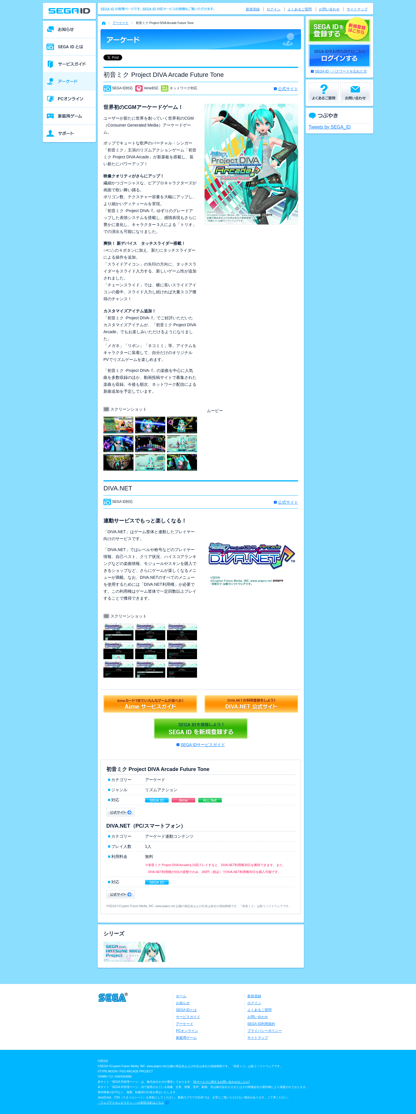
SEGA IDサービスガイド (203, 744)
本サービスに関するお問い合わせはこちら (221, 1081)
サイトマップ (357, 9)
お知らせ (183, 1003)
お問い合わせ (329, 9)
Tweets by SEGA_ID (330, 127)
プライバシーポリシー (264, 1031)
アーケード (121, 23)
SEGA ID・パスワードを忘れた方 (341, 71)
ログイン (274, 9)
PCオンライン (187, 1031)
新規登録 (253, 9)
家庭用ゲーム (186, 1038)
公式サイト (288, 88)
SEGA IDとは (186, 1010)
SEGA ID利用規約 (261, 1024)
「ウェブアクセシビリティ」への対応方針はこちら (131, 1102)
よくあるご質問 (299, 9)
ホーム (181, 996)
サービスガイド (188, 1017)
